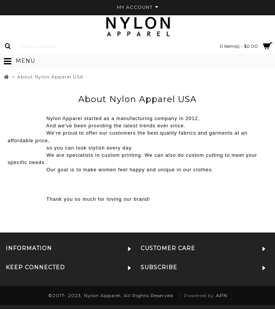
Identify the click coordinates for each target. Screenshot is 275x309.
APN (221, 295)
